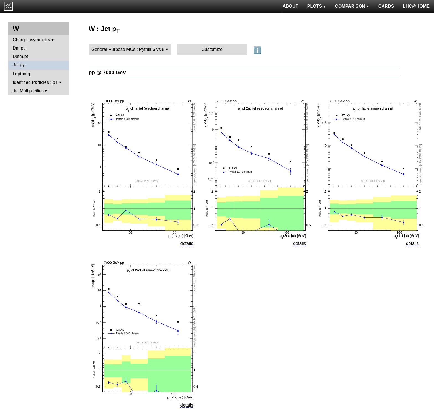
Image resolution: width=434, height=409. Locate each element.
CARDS (386, 6)
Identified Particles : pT (35, 82)
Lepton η (21, 73)
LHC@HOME (416, 6)
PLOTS (316, 6)
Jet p (19, 65)
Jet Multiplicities (28, 91)
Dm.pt (19, 48)
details (186, 243)
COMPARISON (352, 6)
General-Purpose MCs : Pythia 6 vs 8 (127, 49)
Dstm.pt (20, 56)
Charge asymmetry (31, 39)
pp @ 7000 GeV (107, 72)
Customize (212, 49)
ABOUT (290, 6)
